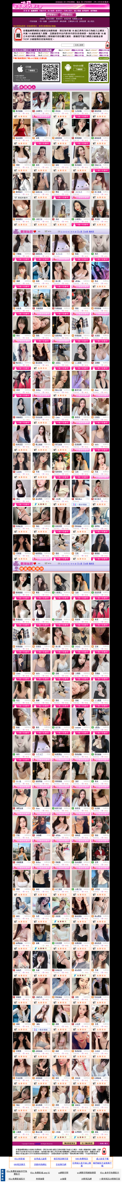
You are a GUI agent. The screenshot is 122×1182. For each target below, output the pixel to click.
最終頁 (91, 231)
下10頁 (85, 231)
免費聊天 (28, 417)
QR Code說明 (103, 58)
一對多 (87, 192)
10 (75, 231)
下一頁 (79, 231)
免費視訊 (28, 111)
